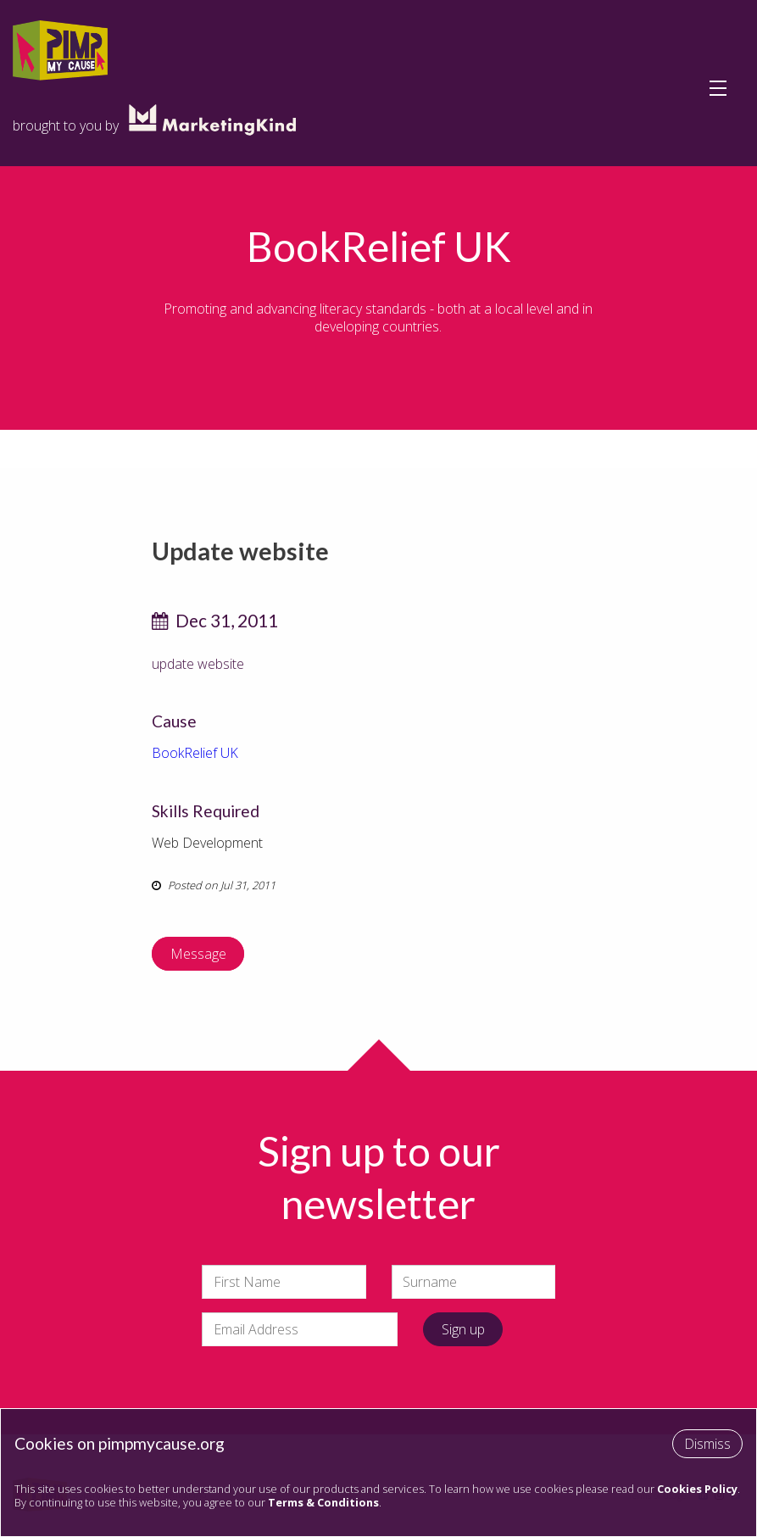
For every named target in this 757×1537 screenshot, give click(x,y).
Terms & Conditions (323, 1502)
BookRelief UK (195, 752)
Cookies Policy (697, 1488)
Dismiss (707, 1443)
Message (198, 953)
